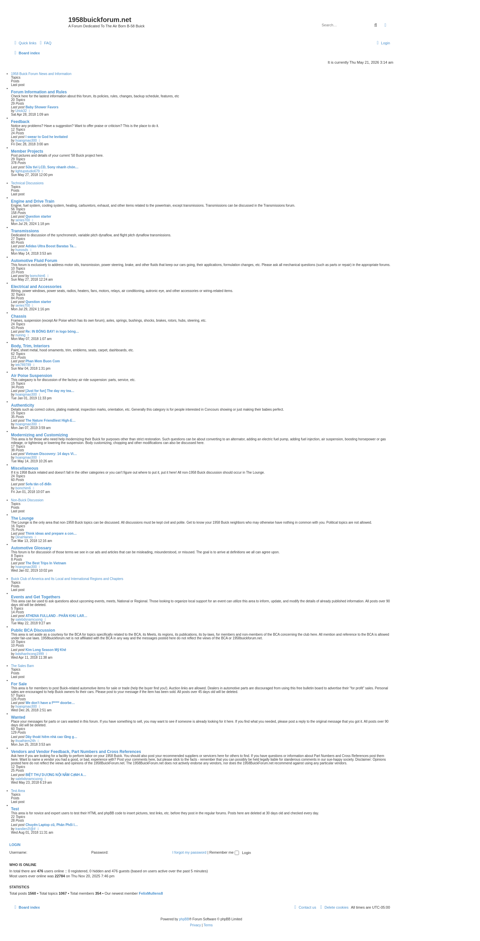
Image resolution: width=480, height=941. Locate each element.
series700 (22, 220)
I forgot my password (189, 852)
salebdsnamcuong (28, 619)
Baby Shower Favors (41, 107)
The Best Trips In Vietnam (45, 563)
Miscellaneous (24, 468)
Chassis (18, 316)
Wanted (18, 717)
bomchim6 (37, 276)
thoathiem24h (25, 741)
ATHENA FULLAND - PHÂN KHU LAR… (56, 616)
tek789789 (23, 365)
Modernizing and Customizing (39, 435)
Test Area (18, 791)
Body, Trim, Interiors (30, 346)
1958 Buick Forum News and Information (41, 74)
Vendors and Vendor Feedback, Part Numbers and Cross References (76, 751)
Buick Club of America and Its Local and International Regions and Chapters (67, 579)
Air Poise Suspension (31, 375)
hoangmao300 (26, 140)
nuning (20, 335)
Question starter (38, 216)
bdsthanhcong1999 (29, 654)
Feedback (20, 121)
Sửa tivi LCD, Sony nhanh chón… (51, 167)
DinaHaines (24, 537)
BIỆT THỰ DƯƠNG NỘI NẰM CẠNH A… (55, 775)
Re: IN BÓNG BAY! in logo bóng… (52, 331)
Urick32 (21, 111)
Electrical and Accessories (36, 286)
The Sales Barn (22, 666)
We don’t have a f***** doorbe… (50, 703)
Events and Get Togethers (35, 597)
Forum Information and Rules (39, 92)
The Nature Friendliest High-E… (50, 420)
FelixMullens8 (151, 893)
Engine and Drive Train (32, 201)
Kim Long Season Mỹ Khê (45, 650)
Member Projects (27, 151)
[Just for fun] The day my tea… (49, 391)
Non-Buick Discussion (27, 500)
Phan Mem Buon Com (42, 361)
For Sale (19, 684)
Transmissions (25, 231)
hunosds (21, 250)
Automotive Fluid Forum (34, 260)
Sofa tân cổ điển (38, 484)
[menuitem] (44, 43)
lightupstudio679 (27, 171)
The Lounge (22, 518)
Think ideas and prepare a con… (51, 533)
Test (15, 809)
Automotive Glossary (31, 548)
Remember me (224, 852)
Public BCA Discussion (33, 630)
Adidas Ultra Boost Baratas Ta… (50, 246)
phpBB (184, 919)
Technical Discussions (27, 183)
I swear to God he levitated (46, 137)
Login (14, 845)
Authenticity (22, 405)
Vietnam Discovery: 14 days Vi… (51, 454)
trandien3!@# (25, 829)
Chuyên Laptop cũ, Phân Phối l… (51, 825)
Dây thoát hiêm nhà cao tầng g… (51, 737)
